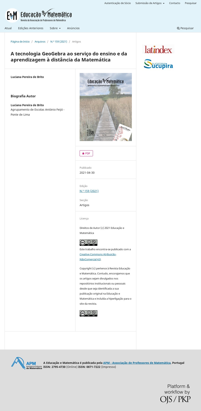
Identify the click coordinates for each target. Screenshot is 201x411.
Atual (8, 28)
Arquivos (40, 41)
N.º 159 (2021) (58, 41)
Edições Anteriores (30, 28)
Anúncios (73, 28)
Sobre (54, 28)
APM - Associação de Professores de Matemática (137, 363)
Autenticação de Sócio (117, 3)
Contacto (174, 3)
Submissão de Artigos (148, 3)
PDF (85, 153)
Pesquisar (185, 28)
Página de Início (20, 41)
